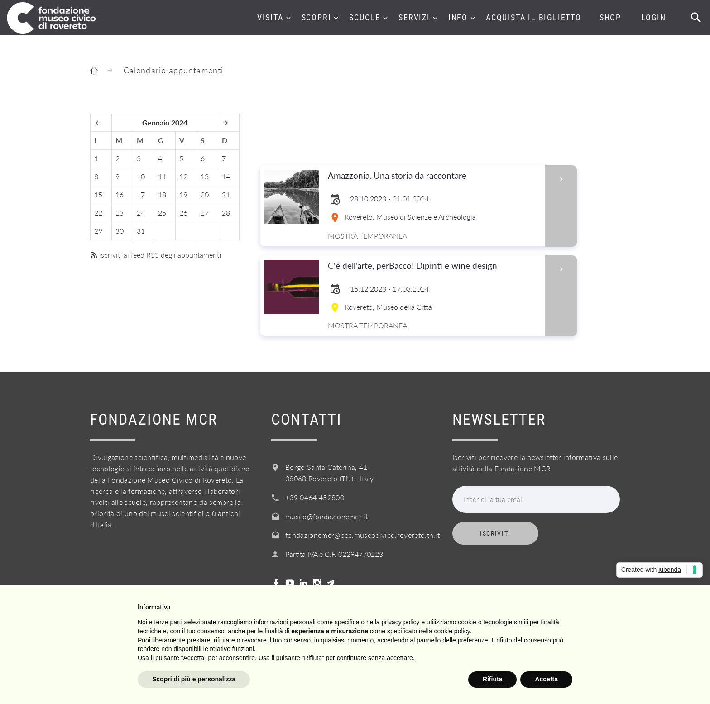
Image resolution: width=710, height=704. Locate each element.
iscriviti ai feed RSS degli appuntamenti (155, 254)
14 (226, 176)
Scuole (364, 17)
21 (226, 194)
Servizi (414, 17)
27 (205, 212)
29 (98, 230)
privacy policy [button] (401, 622)
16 (119, 194)
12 (183, 176)
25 (162, 212)
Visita (270, 17)
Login (653, 17)
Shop (610, 17)
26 (183, 212)
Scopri (316, 17)
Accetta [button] (546, 679)
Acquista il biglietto (533, 17)
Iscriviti (495, 533)
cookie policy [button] (452, 631)
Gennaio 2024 (164, 122)
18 (162, 194)
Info (458, 17)
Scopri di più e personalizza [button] (193, 679)
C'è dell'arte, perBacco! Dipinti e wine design (433, 266)
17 (141, 194)
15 (98, 194)
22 (98, 212)
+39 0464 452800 (314, 497)
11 (162, 176)
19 (183, 194)
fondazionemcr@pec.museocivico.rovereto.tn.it (362, 535)
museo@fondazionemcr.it (326, 516)
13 (205, 176)
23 (119, 212)
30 (119, 230)
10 (141, 176)
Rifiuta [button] (493, 679)
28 (226, 212)
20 (205, 194)
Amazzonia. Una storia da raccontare (433, 176)
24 (141, 212)
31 (141, 230)
